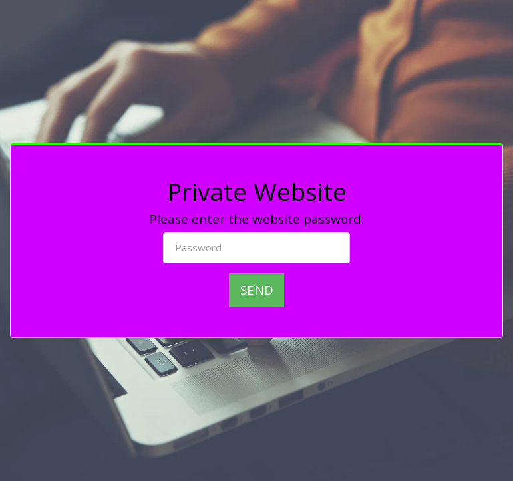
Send (256, 289)
